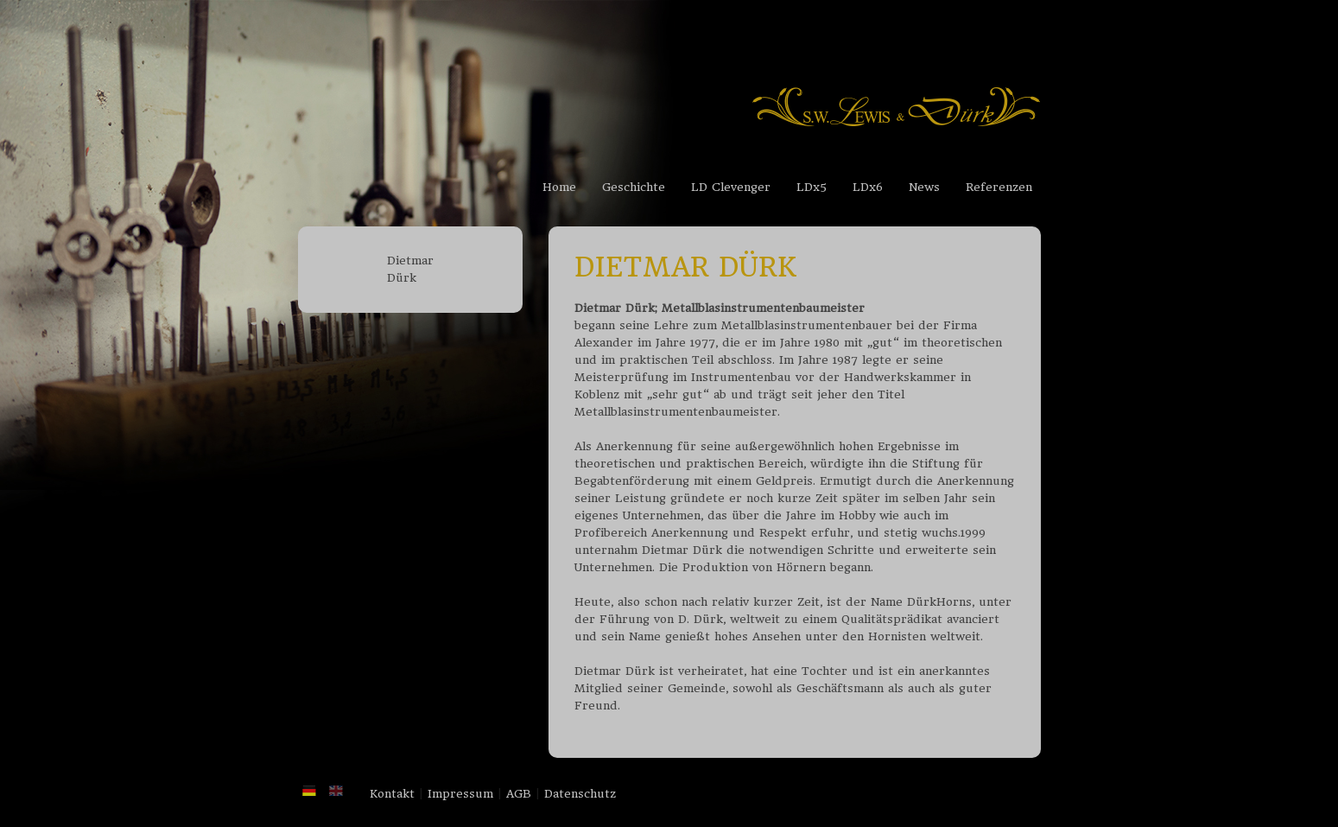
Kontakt (392, 793)
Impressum (460, 793)
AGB (518, 793)
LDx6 (868, 187)
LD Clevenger (730, 187)
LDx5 (811, 187)
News (924, 187)
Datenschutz (580, 793)
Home (559, 187)
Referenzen (999, 187)
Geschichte (633, 187)
